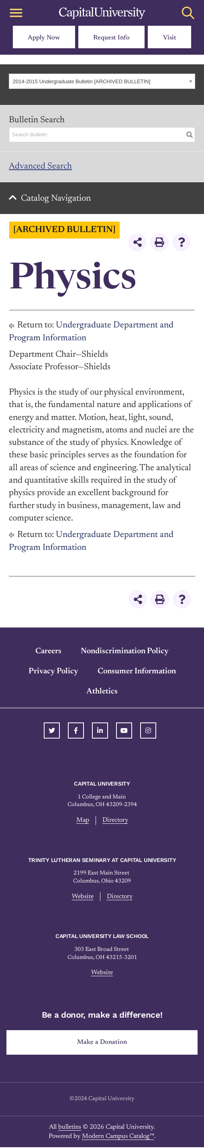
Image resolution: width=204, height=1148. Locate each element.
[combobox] (102, 81)
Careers (48, 652)
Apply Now (44, 38)
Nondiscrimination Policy (125, 652)
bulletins (69, 1128)
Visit (169, 38)
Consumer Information (137, 672)
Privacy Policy (53, 672)
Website (83, 897)
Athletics (102, 692)
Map (82, 821)
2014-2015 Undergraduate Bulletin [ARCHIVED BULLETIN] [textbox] (82, 81)
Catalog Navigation (57, 199)
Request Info (111, 38)
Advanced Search (40, 166)
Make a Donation (102, 1043)
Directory (115, 821)
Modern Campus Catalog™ (118, 1137)
